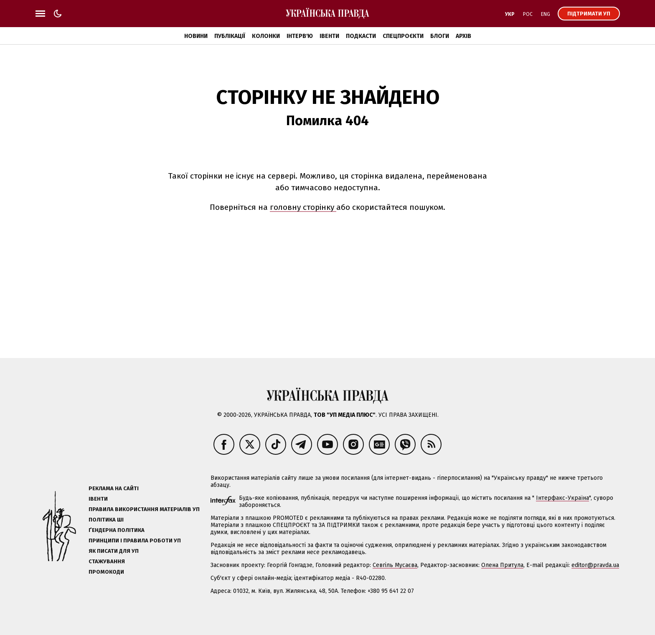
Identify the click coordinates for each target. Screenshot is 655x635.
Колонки (266, 36)
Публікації (229, 36)
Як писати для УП (114, 551)
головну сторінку (303, 207)
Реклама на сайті (114, 488)
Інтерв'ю (300, 36)
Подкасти (361, 36)
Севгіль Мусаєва (395, 565)
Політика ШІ (106, 520)
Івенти (329, 36)
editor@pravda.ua (595, 565)
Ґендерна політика (117, 530)
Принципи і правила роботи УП (135, 540)
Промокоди (106, 572)
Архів (463, 36)
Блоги (439, 36)
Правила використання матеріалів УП (144, 509)
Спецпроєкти (403, 36)
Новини (196, 36)
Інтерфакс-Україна (562, 497)
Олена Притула (502, 565)
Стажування (107, 561)
